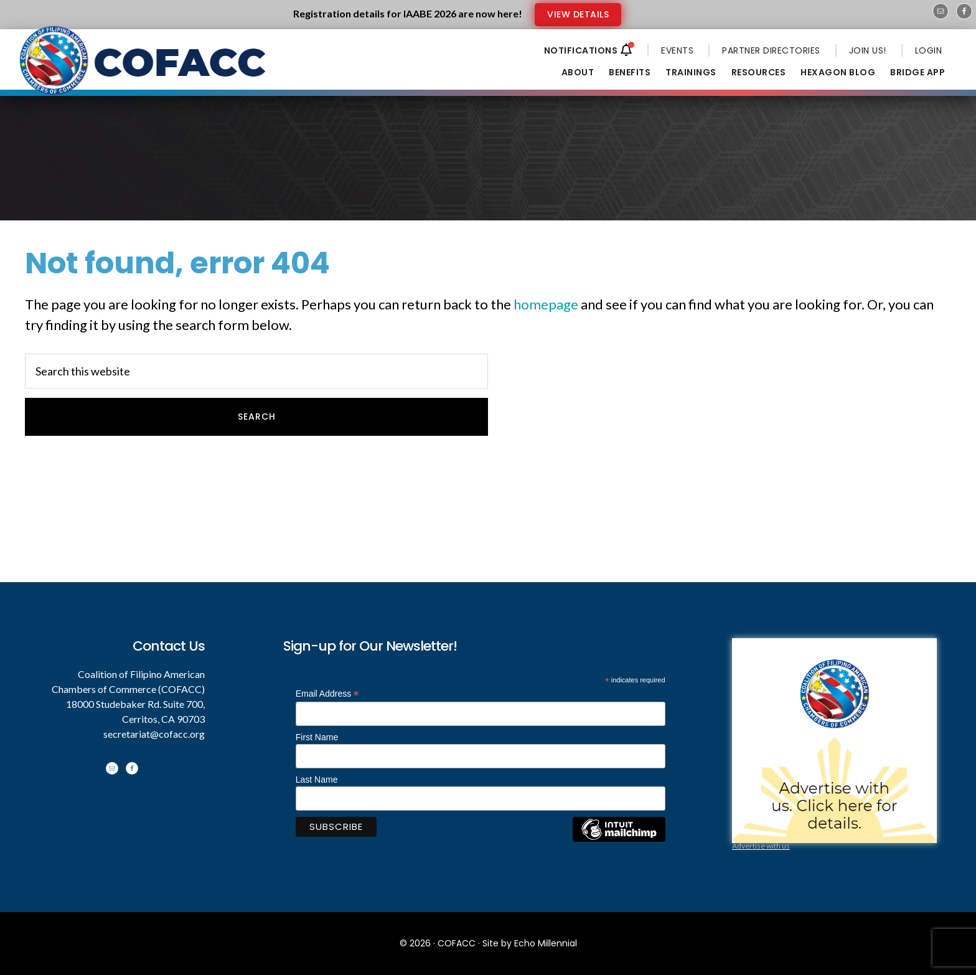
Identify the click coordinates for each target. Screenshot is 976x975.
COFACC (457, 943)
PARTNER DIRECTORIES (771, 50)
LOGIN (928, 50)
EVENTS (677, 50)
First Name (317, 737)
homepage (546, 304)
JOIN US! (867, 50)
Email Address (327, 694)
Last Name (317, 779)
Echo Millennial (545, 943)
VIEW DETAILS (578, 14)
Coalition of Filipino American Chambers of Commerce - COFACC (143, 69)
